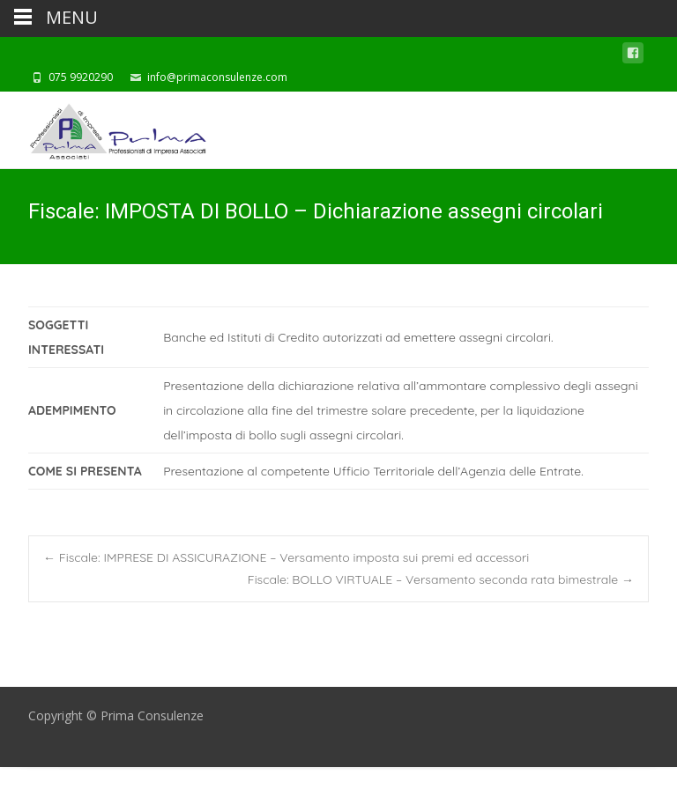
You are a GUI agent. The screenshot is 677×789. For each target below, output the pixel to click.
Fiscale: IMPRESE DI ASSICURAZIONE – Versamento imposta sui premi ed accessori (286, 557)
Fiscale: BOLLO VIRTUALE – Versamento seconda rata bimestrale (441, 579)
